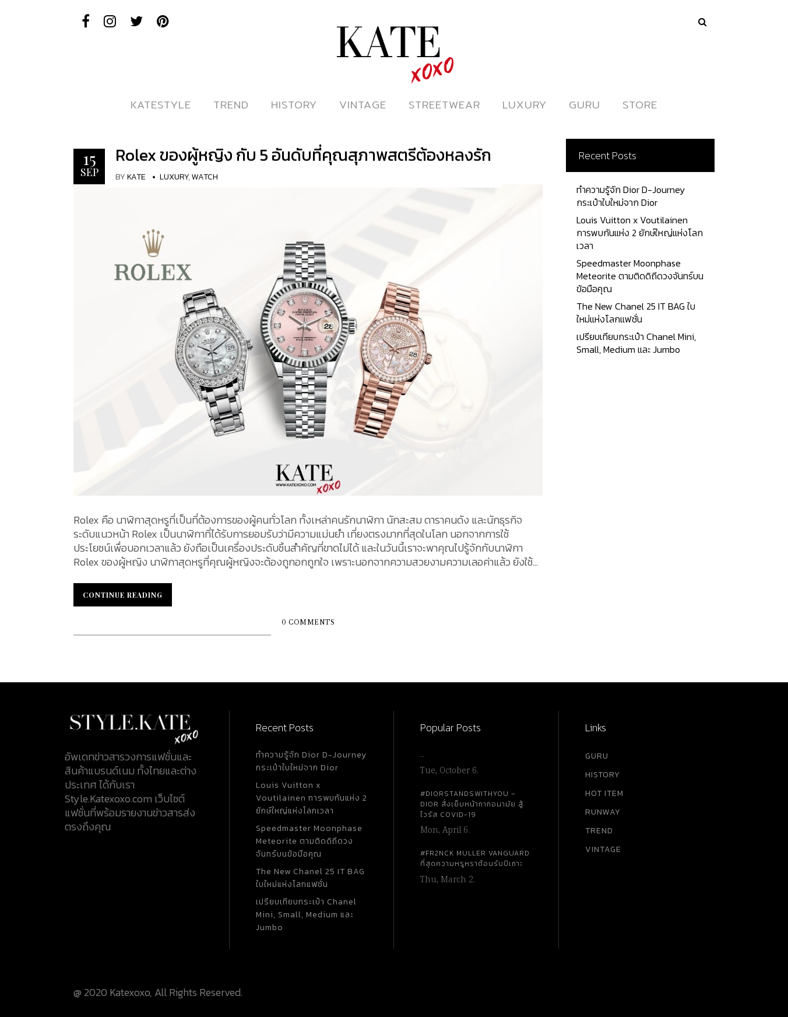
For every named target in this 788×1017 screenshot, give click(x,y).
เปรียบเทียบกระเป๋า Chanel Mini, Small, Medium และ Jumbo (636, 343)
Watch (205, 177)
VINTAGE (603, 849)
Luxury (174, 177)
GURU (596, 756)
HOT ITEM (604, 793)
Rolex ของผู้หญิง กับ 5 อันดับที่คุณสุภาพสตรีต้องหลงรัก (303, 155)
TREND (599, 831)
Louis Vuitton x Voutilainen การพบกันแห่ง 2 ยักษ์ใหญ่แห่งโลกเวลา (639, 232)
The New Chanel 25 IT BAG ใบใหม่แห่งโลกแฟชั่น (635, 312)
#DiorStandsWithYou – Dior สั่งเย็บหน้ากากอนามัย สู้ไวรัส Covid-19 (471, 804)
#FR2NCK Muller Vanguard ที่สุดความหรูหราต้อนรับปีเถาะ (475, 858)
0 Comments (308, 622)
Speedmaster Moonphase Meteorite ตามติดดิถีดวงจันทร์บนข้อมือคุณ (639, 276)
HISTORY (602, 775)
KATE (136, 177)
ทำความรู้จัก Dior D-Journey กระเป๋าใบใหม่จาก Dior (630, 196)
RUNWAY (603, 812)
